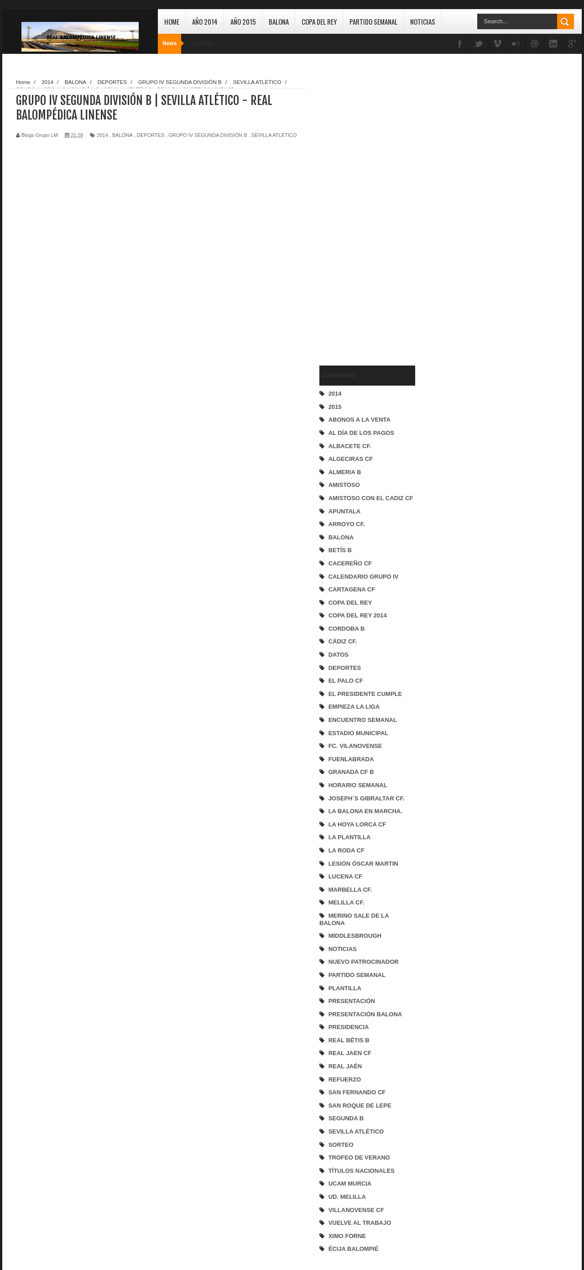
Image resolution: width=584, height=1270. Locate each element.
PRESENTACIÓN (351, 1001)
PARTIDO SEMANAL (357, 975)
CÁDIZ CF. (342, 641)
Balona (279, 21)
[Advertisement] (355, 213)
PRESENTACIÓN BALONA (365, 1014)
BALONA (341, 537)
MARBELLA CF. (350, 889)
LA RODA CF (346, 850)
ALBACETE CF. (349, 446)
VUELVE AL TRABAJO (359, 1222)
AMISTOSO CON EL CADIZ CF (370, 498)
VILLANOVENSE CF (356, 1210)
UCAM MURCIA (350, 1183)
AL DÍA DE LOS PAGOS (361, 432)
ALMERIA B (344, 472)
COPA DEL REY (350, 602)
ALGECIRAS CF (350, 458)
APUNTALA (344, 511)
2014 (335, 393)
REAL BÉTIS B (349, 1040)
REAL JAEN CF (349, 1053)
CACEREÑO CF (350, 563)
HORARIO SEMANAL (357, 785)
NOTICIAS (342, 949)
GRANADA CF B (351, 771)
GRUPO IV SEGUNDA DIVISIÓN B (207, 135)
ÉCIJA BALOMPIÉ (353, 1248)
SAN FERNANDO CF (357, 1092)
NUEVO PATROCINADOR (363, 961)
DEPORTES (344, 667)
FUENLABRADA (351, 759)
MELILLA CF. (346, 902)
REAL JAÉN (345, 1066)
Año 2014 (205, 21)
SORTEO (341, 1144)
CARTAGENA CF (351, 589)
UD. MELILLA (347, 1196)
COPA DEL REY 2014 (357, 615)
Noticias (422, 21)
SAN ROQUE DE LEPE (359, 1105)
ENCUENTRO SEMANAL (362, 719)
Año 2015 (243, 21)
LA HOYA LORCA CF (357, 824)
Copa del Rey (319, 21)
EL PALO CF (345, 680)
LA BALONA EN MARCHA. (365, 811)
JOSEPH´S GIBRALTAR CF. (366, 798)
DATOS (338, 654)
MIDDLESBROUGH (354, 935)
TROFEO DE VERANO (359, 1157)
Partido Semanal (373, 21)
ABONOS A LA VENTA (359, 419)
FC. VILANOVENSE (355, 745)
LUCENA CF (345, 876)
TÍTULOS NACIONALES (361, 1170)
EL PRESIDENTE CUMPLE (365, 693)
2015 (335, 406)
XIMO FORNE (347, 1236)
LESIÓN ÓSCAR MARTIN (363, 863)
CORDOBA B (346, 628)
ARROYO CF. (346, 524)
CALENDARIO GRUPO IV (363, 576)
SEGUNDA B (346, 1118)
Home (171, 21)
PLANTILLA (344, 988)
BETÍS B (340, 550)
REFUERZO (344, 1079)
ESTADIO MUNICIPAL (358, 733)
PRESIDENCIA (348, 1027)
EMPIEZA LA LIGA (354, 706)
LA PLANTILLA (349, 837)
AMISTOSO (344, 484)
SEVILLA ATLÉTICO (356, 1131)
